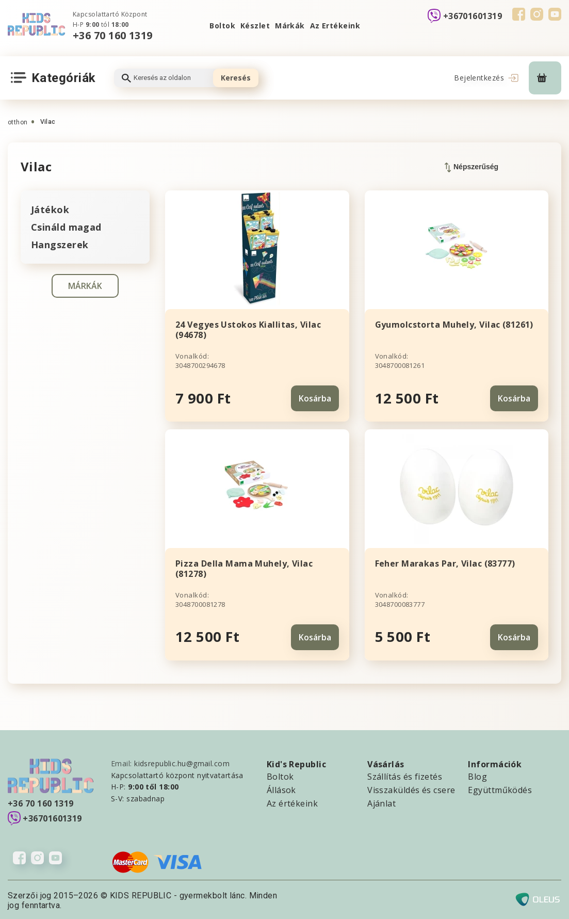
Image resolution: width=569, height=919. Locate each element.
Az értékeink (292, 802)
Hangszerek (59, 244)
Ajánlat (381, 802)
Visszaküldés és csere (411, 788)
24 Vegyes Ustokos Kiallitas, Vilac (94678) (248, 330)
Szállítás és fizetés (404, 775)
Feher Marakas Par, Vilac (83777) (445, 562)
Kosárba (315, 397)
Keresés (236, 78)
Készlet (255, 25)
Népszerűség (471, 167)
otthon (18, 122)
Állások (281, 788)
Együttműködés (500, 788)
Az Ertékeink (335, 25)
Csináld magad (66, 227)
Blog (477, 775)
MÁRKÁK (85, 286)
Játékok (50, 209)
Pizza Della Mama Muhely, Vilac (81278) (244, 567)
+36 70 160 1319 (113, 35)
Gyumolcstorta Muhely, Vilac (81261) (454, 324)
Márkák (290, 25)
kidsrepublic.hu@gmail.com (182, 762)
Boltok (222, 25)
